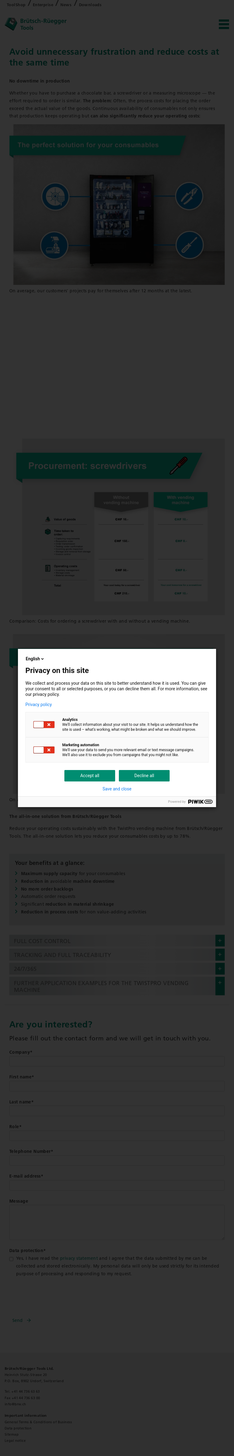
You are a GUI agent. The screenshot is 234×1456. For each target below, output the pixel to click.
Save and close (117, 788)
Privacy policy (38, 704)
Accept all (89, 775)
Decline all (144, 775)
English (35, 658)
